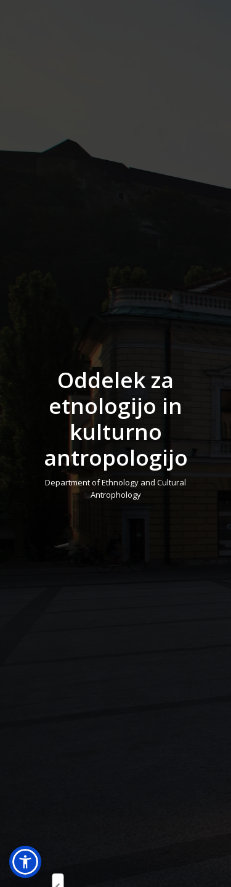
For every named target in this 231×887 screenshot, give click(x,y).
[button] (25, 862)
